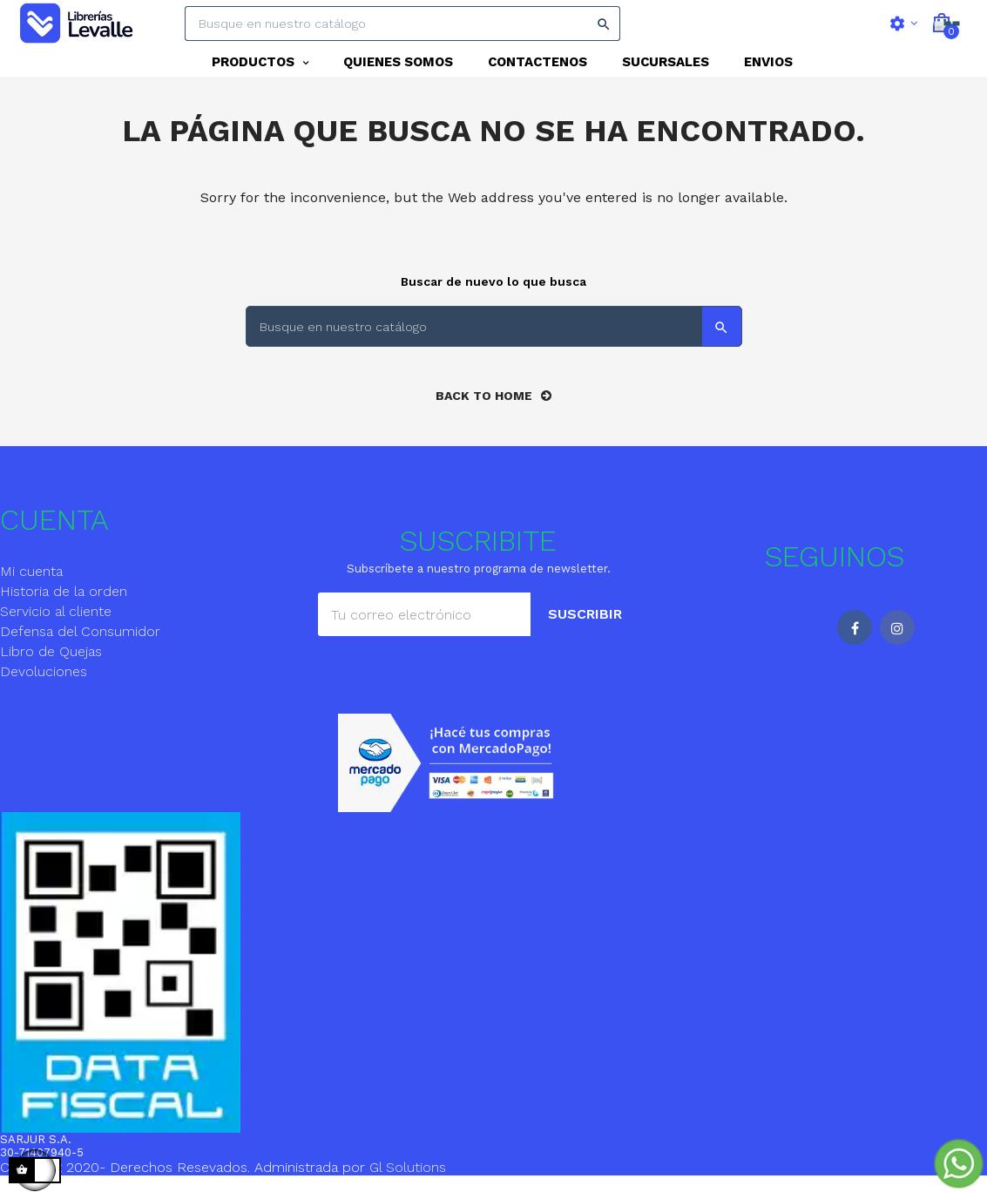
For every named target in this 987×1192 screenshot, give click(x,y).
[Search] (402, 23)
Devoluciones (43, 686)
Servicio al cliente (56, 626)
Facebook (854, 642)
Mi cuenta (31, 586)
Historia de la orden (63, 606)
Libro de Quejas (51, 666)
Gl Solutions (407, 1182)
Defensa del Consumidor (80, 646)
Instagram (897, 642)
